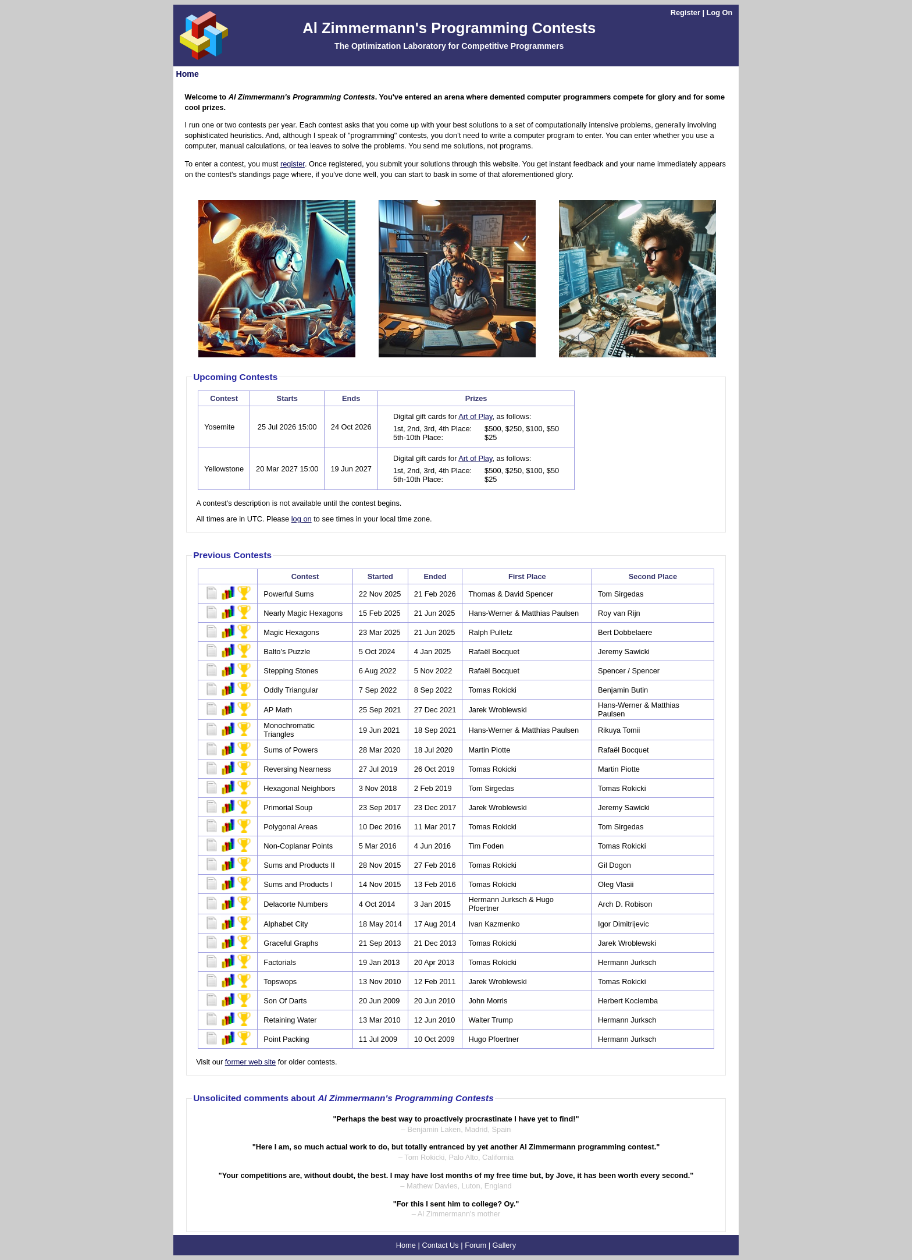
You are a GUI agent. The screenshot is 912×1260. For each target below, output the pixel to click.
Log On (720, 12)
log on (301, 518)
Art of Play (475, 416)
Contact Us (440, 1245)
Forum (475, 1245)
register (292, 163)
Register (685, 12)
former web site (250, 1061)
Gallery (504, 1245)
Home (187, 74)
